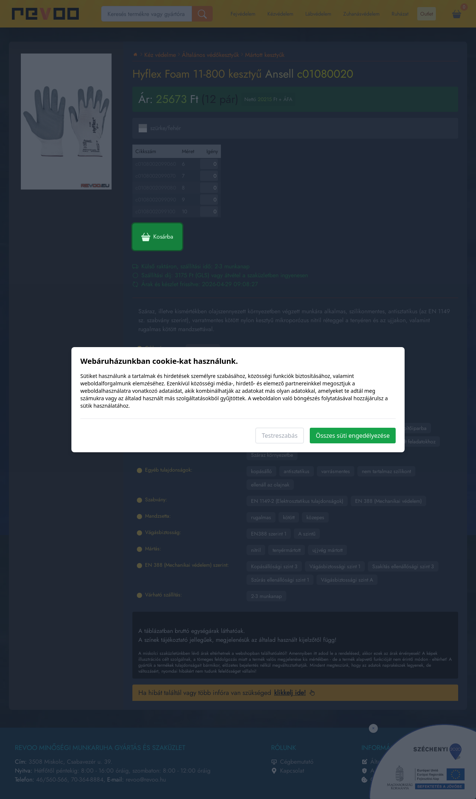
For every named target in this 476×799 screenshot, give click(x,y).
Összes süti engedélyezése (353, 435)
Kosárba (157, 236)
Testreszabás (280, 435)
